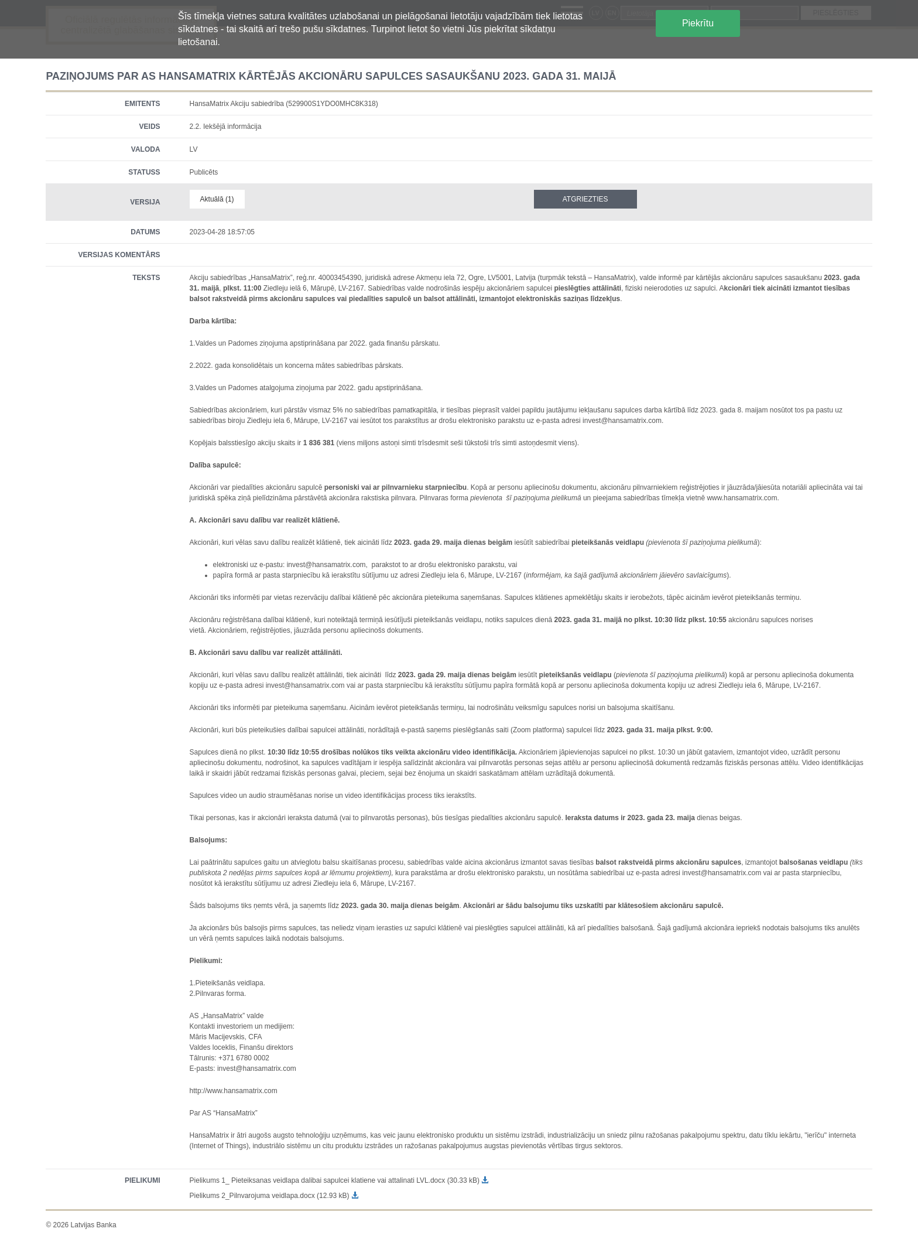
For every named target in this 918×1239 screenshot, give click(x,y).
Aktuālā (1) (217, 199)
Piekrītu (698, 23)
